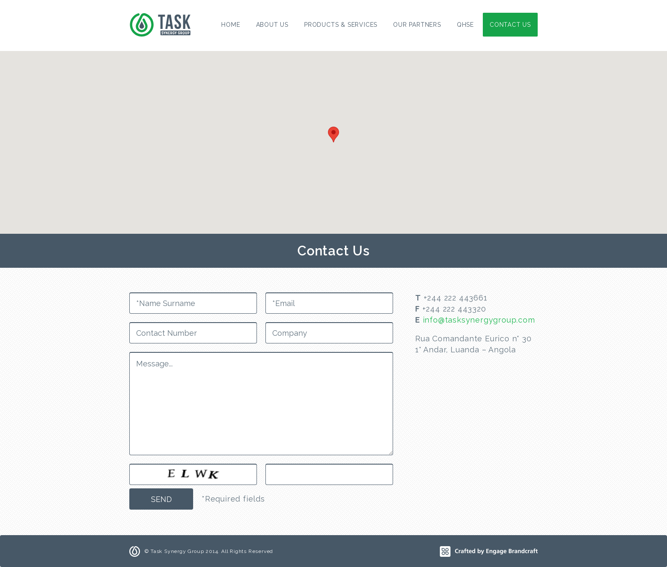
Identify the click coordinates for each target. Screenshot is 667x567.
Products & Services (340, 24)
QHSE (465, 24)
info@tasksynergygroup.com (479, 319)
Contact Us (510, 24)
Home (230, 24)
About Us (272, 24)
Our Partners (417, 24)
